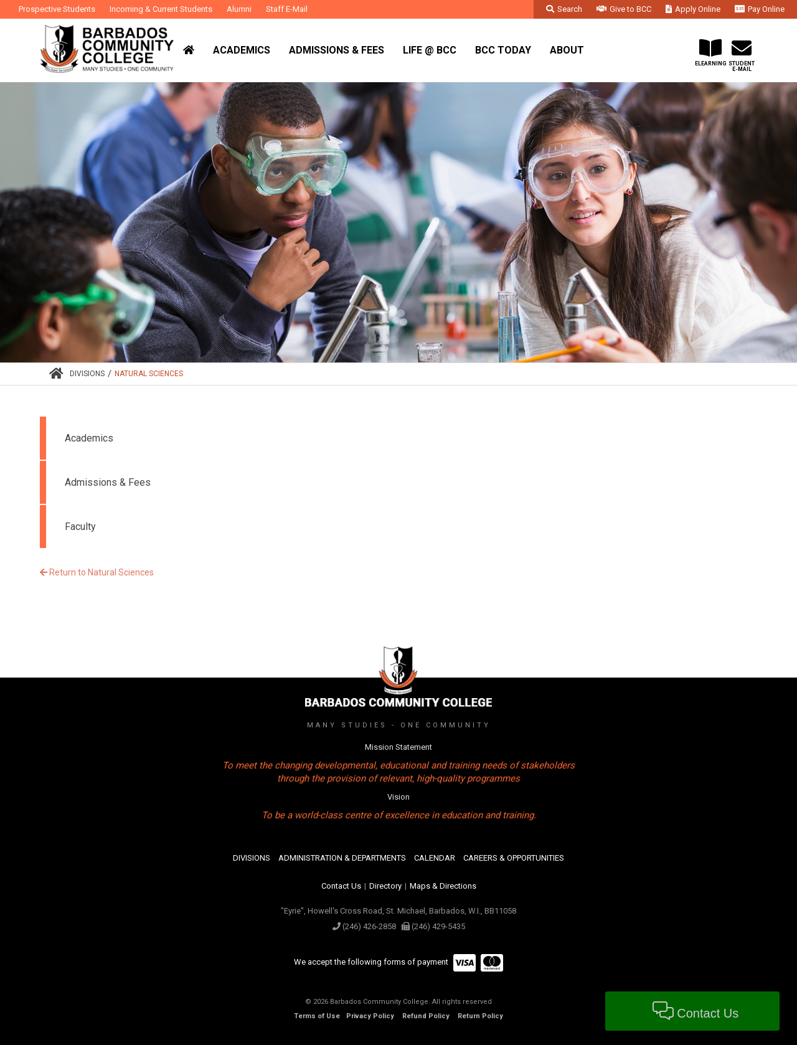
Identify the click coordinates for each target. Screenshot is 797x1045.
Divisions (87, 373)
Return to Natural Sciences (97, 572)
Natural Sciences (149, 373)
